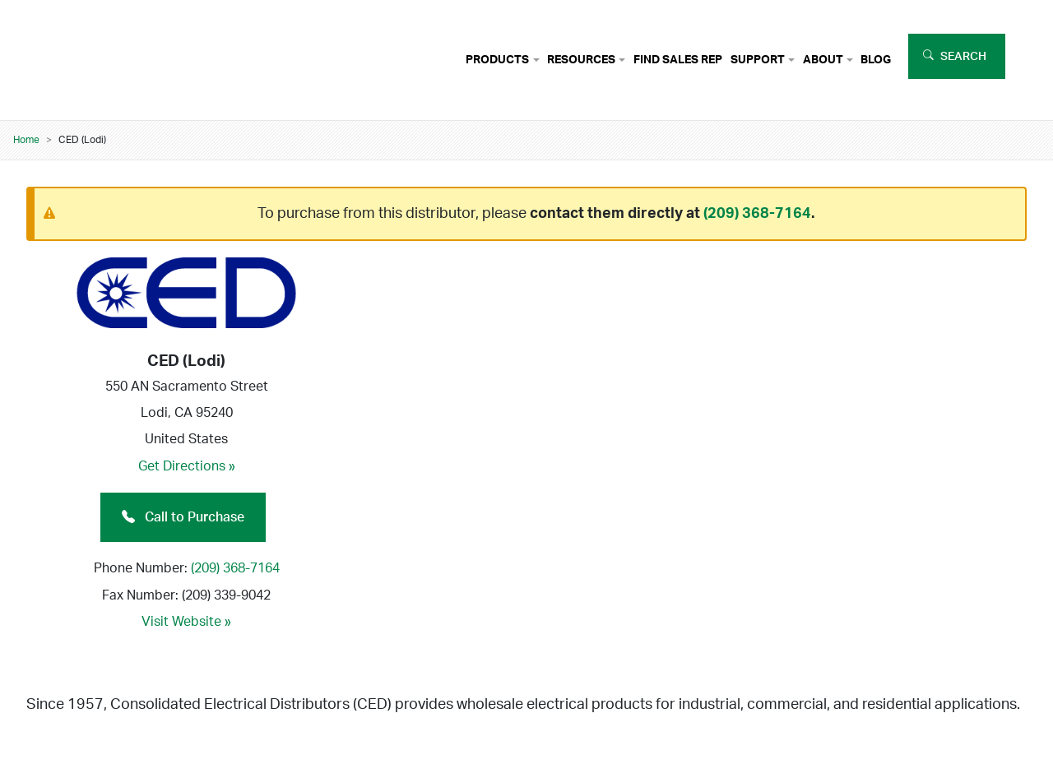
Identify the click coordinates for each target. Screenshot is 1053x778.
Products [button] (497, 59)
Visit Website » (186, 621)
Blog (875, 59)
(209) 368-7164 (757, 213)
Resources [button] (581, 59)
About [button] (823, 59)
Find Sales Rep (677, 59)
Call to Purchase (183, 517)
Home (26, 140)
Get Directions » (186, 466)
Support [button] (758, 59)
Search (963, 56)
